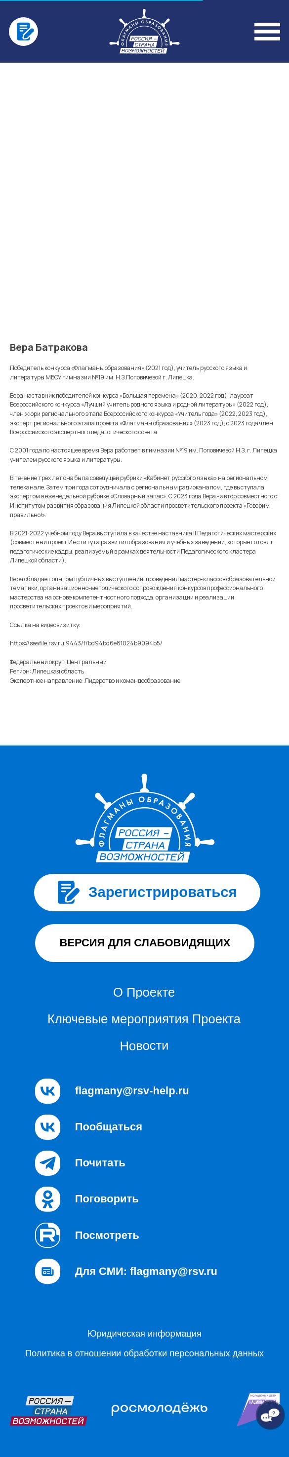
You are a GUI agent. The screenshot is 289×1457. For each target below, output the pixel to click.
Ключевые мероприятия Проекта (144, 1019)
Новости (144, 1045)
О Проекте (144, 992)
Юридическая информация (144, 1333)
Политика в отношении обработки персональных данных (144, 1353)
